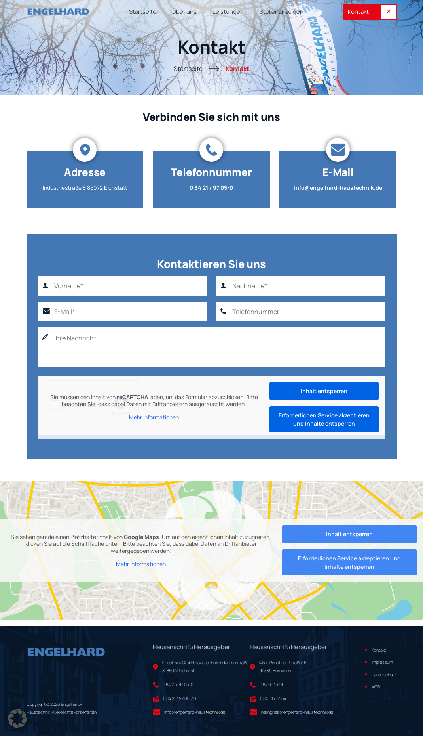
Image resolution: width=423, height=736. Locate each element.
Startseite (142, 12)
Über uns (184, 12)
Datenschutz (384, 674)
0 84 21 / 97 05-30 (179, 698)
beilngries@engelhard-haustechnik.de (297, 712)
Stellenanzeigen (281, 12)
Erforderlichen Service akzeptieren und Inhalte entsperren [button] (324, 419)
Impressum (382, 662)
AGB (376, 687)
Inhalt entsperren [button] (324, 391)
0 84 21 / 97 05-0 (211, 187)
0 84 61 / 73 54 (273, 698)
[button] (17, 718)
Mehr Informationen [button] (154, 417)
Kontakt (372, 12)
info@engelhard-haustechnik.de (338, 187)
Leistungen (228, 12)
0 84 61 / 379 (271, 684)
